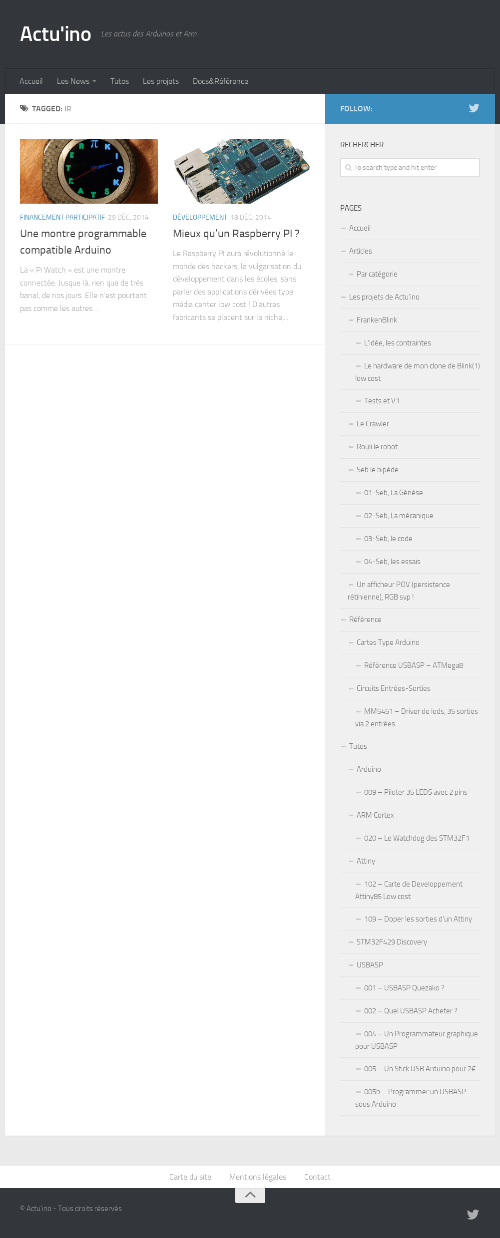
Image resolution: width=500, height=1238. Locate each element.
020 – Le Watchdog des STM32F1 (417, 838)
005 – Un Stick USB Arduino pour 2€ (420, 1068)
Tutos (119, 81)
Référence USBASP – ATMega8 (413, 665)
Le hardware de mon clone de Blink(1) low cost (417, 372)
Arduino (369, 769)
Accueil (31, 81)
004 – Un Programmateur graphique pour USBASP (416, 1040)
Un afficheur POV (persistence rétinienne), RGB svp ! (399, 591)
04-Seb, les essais (392, 561)
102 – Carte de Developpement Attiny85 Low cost (409, 890)
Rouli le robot (377, 446)
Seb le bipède (378, 469)
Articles (360, 251)
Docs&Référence (220, 81)
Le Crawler (373, 423)
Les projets (161, 81)
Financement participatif (62, 217)
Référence (365, 619)
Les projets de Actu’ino (384, 297)
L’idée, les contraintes (397, 342)
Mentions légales (257, 1177)
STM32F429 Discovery (392, 941)
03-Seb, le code (388, 538)
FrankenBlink (377, 319)
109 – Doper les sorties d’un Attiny (418, 919)
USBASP (370, 964)
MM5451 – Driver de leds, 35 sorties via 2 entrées (416, 717)
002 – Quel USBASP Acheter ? (411, 1010)
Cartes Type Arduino (388, 642)
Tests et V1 (382, 400)
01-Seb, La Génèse (393, 492)
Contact (317, 1177)
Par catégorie (377, 274)
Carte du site (190, 1177)
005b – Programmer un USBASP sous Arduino (410, 1098)
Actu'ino (55, 33)
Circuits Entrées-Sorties (394, 688)
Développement (200, 217)
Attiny (366, 861)
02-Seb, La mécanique (399, 515)
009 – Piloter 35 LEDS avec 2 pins (416, 792)
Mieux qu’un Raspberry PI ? (236, 233)
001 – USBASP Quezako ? (404, 987)
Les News (73, 81)
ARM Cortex (375, 815)
